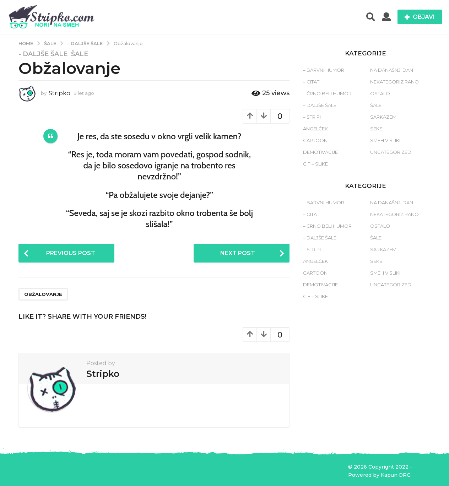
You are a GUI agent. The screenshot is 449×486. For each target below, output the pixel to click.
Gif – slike (315, 164)
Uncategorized (390, 152)
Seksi (377, 128)
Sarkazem (383, 117)
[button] (370, 17)
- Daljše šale (42, 54)
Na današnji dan (391, 70)
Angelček (315, 128)
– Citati (311, 82)
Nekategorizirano (394, 82)
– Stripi (312, 117)
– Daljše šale (319, 105)
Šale (79, 54)
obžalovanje (43, 294)
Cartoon (315, 140)
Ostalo (380, 93)
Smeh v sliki (385, 140)
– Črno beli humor (327, 93)
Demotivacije (320, 152)
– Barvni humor (323, 70)
